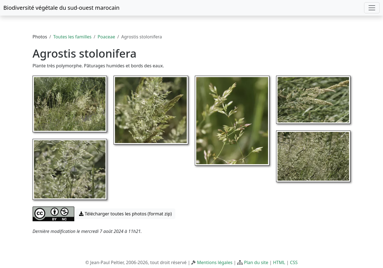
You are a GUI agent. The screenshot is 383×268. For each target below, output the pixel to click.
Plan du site (256, 262)
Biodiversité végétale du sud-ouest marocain (61, 7)
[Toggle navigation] (372, 7)
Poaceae (106, 37)
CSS (294, 262)
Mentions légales (215, 262)
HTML (279, 262)
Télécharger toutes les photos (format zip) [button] (125, 214)
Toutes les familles (72, 37)
